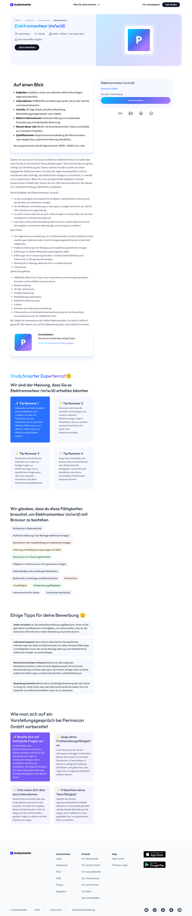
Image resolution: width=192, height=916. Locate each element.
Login (59, 858)
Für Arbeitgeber (151, 4)
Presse (59, 885)
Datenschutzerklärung (83, 910)
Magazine (61, 891)
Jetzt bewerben (27, 47)
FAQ (58, 872)
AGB (58, 878)
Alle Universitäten (90, 898)
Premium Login (120, 865)
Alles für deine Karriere (86, 4)
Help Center (118, 858)
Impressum (62, 865)
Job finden (171, 4)
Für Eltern (86, 891)
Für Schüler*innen (90, 865)
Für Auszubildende (91, 872)
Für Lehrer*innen (90, 885)
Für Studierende (89, 858)
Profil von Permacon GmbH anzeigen (56, 343)
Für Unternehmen (90, 878)
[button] (120, 113)
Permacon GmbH (109, 88)
